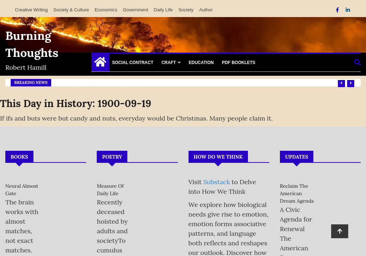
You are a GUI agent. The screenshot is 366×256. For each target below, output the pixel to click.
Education (201, 62)
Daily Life (163, 9)
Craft (168, 62)
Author (206, 9)
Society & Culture (71, 9)
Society (185, 9)
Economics (106, 9)
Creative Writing (31, 9)
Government (135, 9)
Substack (216, 182)
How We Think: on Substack (98, 82)
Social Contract (132, 62)
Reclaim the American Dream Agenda (297, 193)
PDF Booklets (238, 62)
